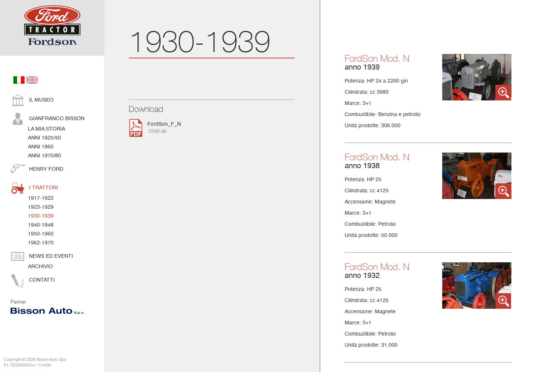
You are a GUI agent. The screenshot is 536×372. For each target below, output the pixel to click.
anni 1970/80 (44, 155)
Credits (44, 365)
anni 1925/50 (44, 138)
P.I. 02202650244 (19, 365)
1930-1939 (41, 216)
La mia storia (46, 129)
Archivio (40, 266)
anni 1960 (41, 147)
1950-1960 (41, 234)
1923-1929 (41, 207)
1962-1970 (41, 243)
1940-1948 (41, 225)
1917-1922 (41, 198)
